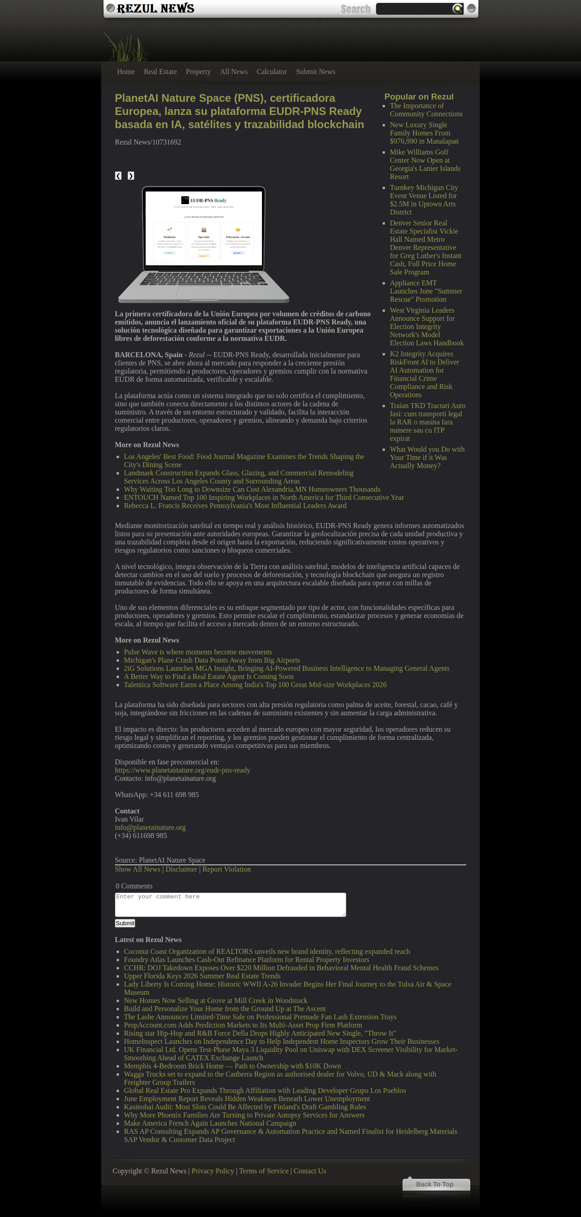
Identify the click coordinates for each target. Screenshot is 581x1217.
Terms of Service (264, 1171)
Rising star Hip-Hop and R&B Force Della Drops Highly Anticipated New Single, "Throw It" (260, 1033)
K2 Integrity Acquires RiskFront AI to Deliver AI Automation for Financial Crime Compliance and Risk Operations (424, 374)
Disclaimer (181, 869)
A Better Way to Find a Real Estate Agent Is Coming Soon (209, 676)
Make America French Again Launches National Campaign (210, 1123)
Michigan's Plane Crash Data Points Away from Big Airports (212, 660)
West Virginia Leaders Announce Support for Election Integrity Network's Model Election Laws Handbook (427, 326)
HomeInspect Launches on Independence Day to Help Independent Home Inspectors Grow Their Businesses (281, 1041)
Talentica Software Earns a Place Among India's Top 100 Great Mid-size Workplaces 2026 (255, 684)
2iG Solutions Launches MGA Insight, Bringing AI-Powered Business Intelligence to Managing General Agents (287, 668)
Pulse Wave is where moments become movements (198, 652)
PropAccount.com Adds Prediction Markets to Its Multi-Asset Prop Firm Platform (243, 1025)
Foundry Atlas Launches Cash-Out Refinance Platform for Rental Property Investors (246, 959)
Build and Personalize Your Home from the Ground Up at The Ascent (225, 1009)
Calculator (272, 71)
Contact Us (310, 1171)
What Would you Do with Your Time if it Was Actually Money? (427, 457)
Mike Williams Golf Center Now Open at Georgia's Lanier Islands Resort (425, 164)
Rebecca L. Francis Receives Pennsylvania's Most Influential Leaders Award (235, 505)
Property (198, 71)
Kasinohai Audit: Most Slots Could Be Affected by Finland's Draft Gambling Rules (245, 1107)
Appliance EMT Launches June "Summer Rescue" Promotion (426, 291)
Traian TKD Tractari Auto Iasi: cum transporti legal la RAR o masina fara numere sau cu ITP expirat (428, 422)
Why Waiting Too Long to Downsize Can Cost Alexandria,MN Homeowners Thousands (252, 489)
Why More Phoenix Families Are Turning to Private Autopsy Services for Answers (244, 1115)
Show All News (137, 869)
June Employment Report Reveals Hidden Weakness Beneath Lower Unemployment (247, 1098)
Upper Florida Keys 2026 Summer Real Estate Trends (202, 976)
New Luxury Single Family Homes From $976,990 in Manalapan (424, 133)
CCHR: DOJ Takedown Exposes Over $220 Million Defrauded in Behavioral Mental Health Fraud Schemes (281, 968)
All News (234, 71)
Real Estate (160, 71)
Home (126, 71)
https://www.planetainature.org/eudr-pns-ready (183, 770)
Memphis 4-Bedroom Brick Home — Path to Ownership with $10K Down (232, 1066)
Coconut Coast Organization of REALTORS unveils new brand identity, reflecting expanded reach (267, 951)
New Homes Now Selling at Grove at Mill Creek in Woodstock (216, 1000)
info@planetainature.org (150, 827)
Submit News (315, 71)
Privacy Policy (213, 1171)
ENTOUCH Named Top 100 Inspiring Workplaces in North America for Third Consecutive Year (264, 497)
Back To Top (434, 1184)
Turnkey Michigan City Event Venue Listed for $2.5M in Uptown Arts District (424, 200)
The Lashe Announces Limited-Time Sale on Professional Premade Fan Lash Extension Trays (260, 1017)
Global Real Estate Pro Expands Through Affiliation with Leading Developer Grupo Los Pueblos (265, 1090)
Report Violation (226, 869)
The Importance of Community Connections (426, 110)
